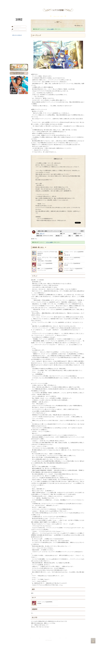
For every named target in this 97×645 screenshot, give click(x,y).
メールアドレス (12, 26)
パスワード (12, 29)
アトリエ (48, 2)
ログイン (15, 32)
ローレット (37, 2)
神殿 (26, 2)
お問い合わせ (19, 59)
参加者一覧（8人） (39, 247)
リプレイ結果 (50, 29)
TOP (15, 2)
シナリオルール (19, 50)
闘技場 (81, 2)
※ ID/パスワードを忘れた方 (17, 35)
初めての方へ (19, 56)
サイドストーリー (19, 45)
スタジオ (59, 2)
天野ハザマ (42, 233)
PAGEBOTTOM (93, 640)
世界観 (19, 42)
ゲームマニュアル (19, 47)
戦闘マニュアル (19, 54)
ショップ (70, 2)
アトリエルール (19, 52)
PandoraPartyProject (19, 8)
